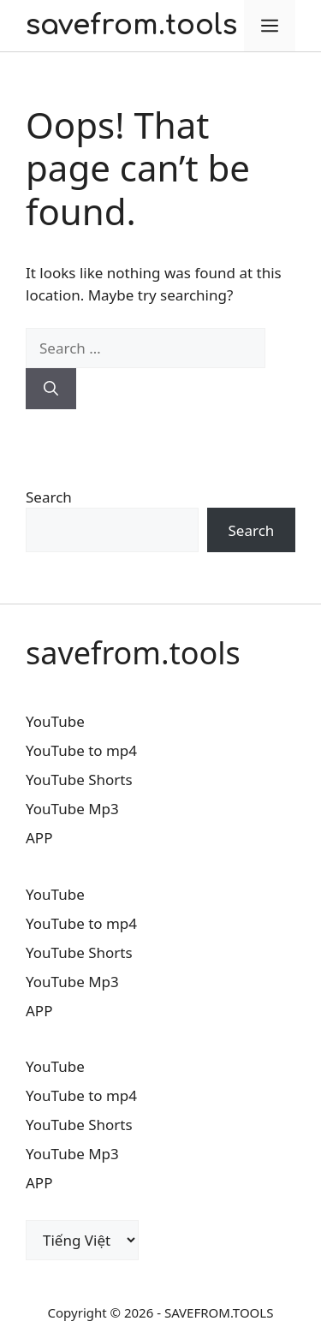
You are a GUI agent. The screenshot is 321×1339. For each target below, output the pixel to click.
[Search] (51, 388)
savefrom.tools (131, 25)
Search (49, 497)
